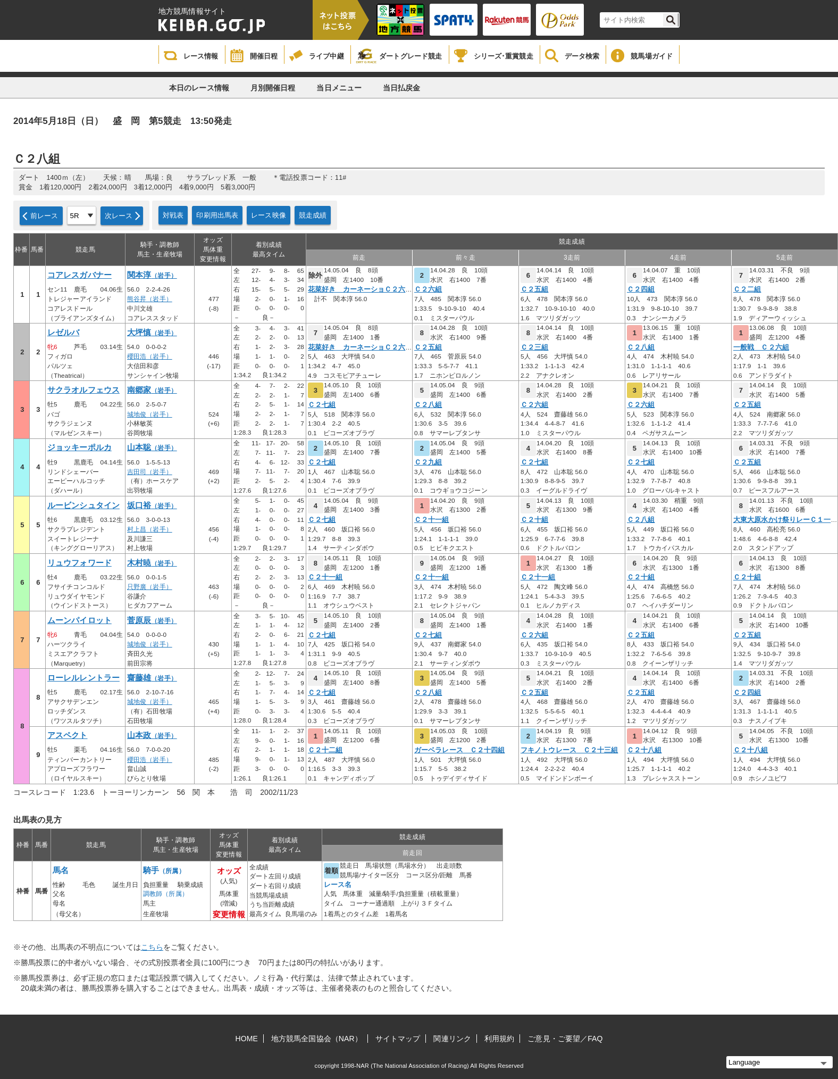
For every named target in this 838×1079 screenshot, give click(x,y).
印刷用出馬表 (217, 215)
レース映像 (268, 215)
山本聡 (152, 447)
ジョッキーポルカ (79, 447)
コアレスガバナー (79, 275)
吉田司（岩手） (149, 472)
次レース (119, 216)
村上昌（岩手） (149, 529)
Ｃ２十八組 (644, 750)
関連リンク (452, 1038)
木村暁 (152, 563)
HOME (247, 1038)
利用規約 (499, 1038)
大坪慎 (152, 332)
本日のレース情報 (199, 88)
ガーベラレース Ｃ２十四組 (459, 750)
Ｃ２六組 (428, 289)
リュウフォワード (79, 563)
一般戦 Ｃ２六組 (761, 347)
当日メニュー (339, 88)
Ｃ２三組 (534, 347)
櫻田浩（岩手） (149, 356)
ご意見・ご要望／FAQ (564, 1038)
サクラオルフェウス (83, 390)
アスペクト (67, 735)
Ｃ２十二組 (325, 750)
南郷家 (152, 390)
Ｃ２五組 (534, 289)
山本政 (152, 735)
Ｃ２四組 (641, 289)
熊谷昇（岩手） (149, 299)
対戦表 (173, 215)
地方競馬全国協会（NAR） (316, 1038)
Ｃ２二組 (747, 289)
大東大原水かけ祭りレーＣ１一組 (785, 520)
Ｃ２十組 (534, 520)
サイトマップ (398, 1038)
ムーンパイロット (79, 620)
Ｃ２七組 (322, 405)
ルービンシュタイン (83, 505)
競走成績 (313, 215)
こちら (152, 947)
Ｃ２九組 (428, 462)
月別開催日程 (273, 88)
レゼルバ (63, 332)
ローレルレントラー (83, 678)
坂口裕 (152, 505)
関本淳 (152, 275)
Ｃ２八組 (641, 347)
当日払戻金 (402, 88)
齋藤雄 (152, 678)
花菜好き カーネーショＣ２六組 (360, 289)
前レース (44, 216)
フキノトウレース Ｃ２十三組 (569, 750)
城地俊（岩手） (149, 414)
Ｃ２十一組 (431, 520)
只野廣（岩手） (149, 587)
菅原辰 (152, 620)
